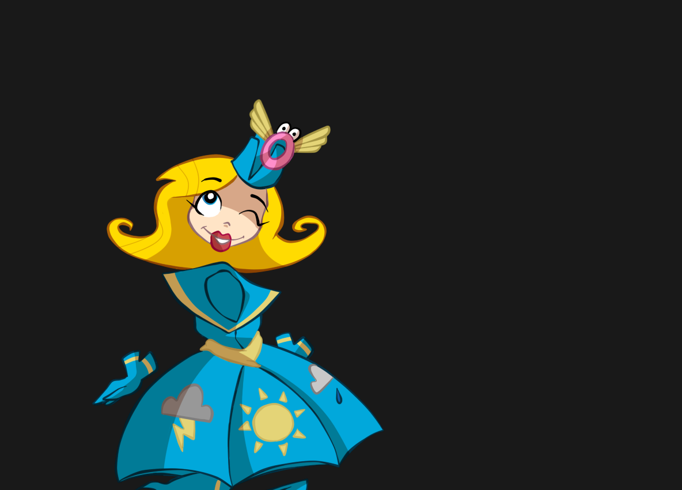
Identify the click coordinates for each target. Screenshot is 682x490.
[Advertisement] (237, 69)
